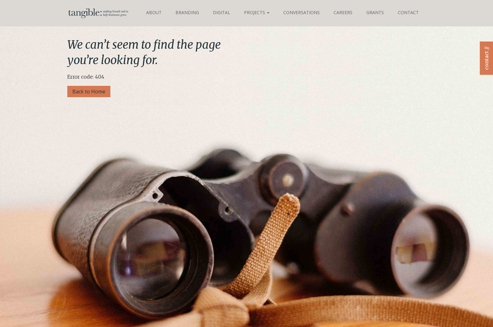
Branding (187, 12)
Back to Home (88, 91)
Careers (343, 12)
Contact (408, 12)
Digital (221, 12)
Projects (256, 12)
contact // (486, 58)
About (154, 12)
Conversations (301, 12)
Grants (375, 12)
